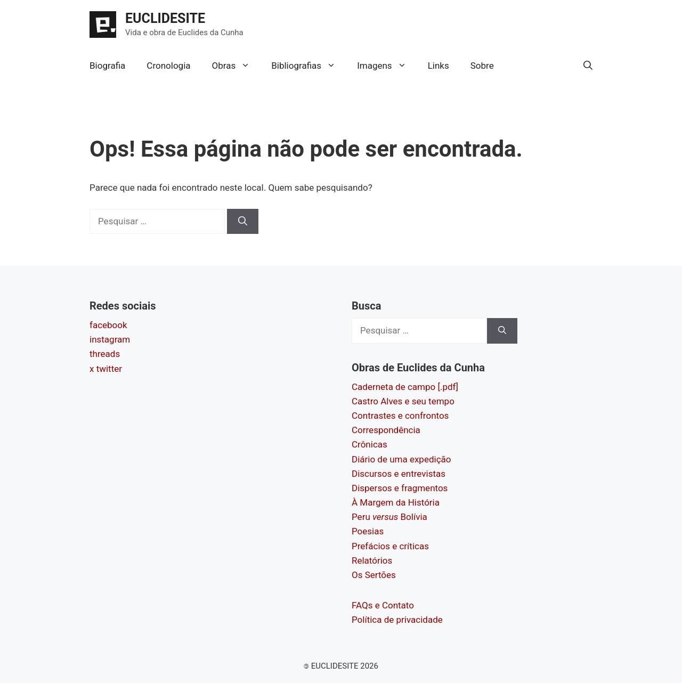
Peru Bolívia (389, 516)
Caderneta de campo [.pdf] (405, 386)
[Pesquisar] (242, 221)
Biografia (107, 65)
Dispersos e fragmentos (400, 488)
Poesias (368, 531)
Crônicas (369, 444)
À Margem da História (396, 502)
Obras (236, 66)
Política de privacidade (397, 619)
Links (438, 65)
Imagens (387, 66)
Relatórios (372, 560)
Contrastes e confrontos (400, 415)
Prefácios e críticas (390, 546)
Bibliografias (308, 66)
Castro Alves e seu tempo (403, 401)
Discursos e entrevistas (398, 473)
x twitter (106, 368)
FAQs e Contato (383, 605)
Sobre (482, 65)
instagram (110, 339)
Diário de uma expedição (401, 459)
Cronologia (168, 65)
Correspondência (386, 430)
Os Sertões (374, 575)
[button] (588, 66)
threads (105, 353)
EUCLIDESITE (165, 18)
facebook (108, 325)
